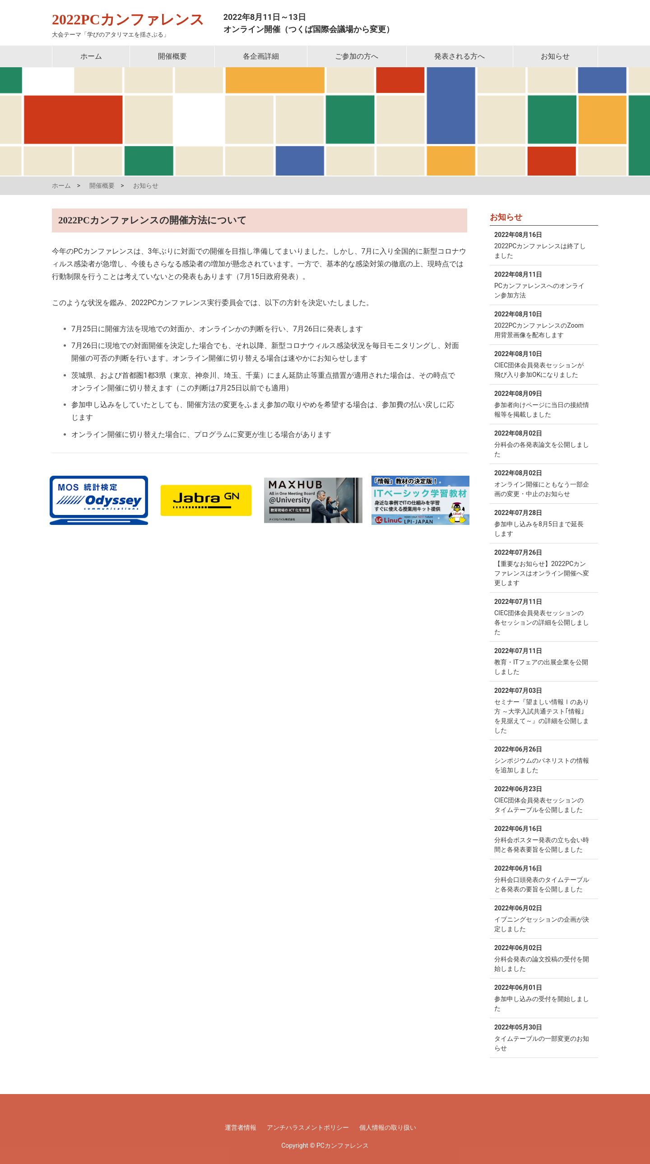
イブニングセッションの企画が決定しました (541, 918)
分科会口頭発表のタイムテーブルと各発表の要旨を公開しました (541, 878)
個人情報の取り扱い (387, 1127)
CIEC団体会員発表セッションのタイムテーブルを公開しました (541, 798)
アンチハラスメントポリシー (308, 1127)
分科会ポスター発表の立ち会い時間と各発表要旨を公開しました (541, 838)
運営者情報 (240, 1127)
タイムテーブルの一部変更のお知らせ (541, 1037)
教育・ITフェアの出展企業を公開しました (541, 660)
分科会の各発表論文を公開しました (541, 443)
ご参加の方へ (356, 56)
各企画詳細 (261, 56)
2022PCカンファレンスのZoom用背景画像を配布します (541, 324)
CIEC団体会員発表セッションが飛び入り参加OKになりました (541, 363)
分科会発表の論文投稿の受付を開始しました (541, 957)
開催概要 (172, 56)
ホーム (91, 56)
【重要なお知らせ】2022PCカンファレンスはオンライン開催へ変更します (541, 567)
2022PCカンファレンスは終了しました (541, 244)
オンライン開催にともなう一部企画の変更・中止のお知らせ (541, 482)
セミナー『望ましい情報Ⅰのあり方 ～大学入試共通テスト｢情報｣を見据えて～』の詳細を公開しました (541, 710)
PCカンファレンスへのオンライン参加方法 (541, 284)
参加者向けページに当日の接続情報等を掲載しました (541, 403)
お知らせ (555, 56)
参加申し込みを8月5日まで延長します (541, 522)
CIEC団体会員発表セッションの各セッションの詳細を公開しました (541, 616)
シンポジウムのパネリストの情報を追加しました (541, 759)
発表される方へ (459, 56)
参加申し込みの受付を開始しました (541, 997)
